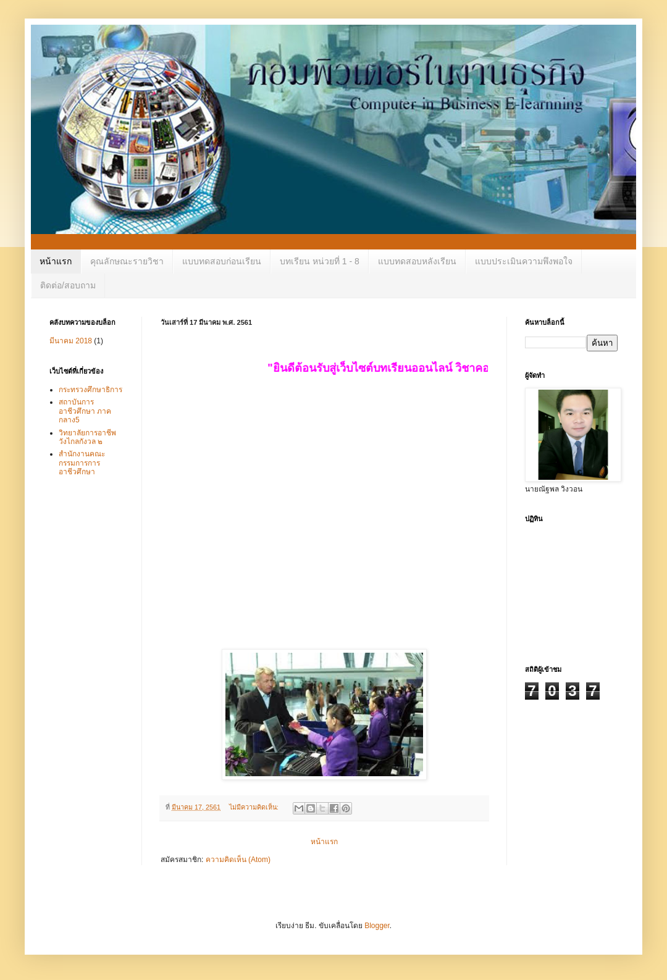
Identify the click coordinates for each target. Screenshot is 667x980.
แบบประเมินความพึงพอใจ (524, 261)
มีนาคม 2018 (70, 341)
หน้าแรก (56, 261)
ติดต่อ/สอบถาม (68, 285)
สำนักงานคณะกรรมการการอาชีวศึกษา (82, 463)
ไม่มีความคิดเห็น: (254, 807)
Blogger (377, 925)
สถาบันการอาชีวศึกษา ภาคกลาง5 (85, 411)
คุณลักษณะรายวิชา (127, 261)
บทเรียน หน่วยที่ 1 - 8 (319, 261)
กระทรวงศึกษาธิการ (90, 389)
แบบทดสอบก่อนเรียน (221, 261)
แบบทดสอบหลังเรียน (417, 261)
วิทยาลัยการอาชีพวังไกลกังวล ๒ (87, 437)
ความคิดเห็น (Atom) (238, 859)
